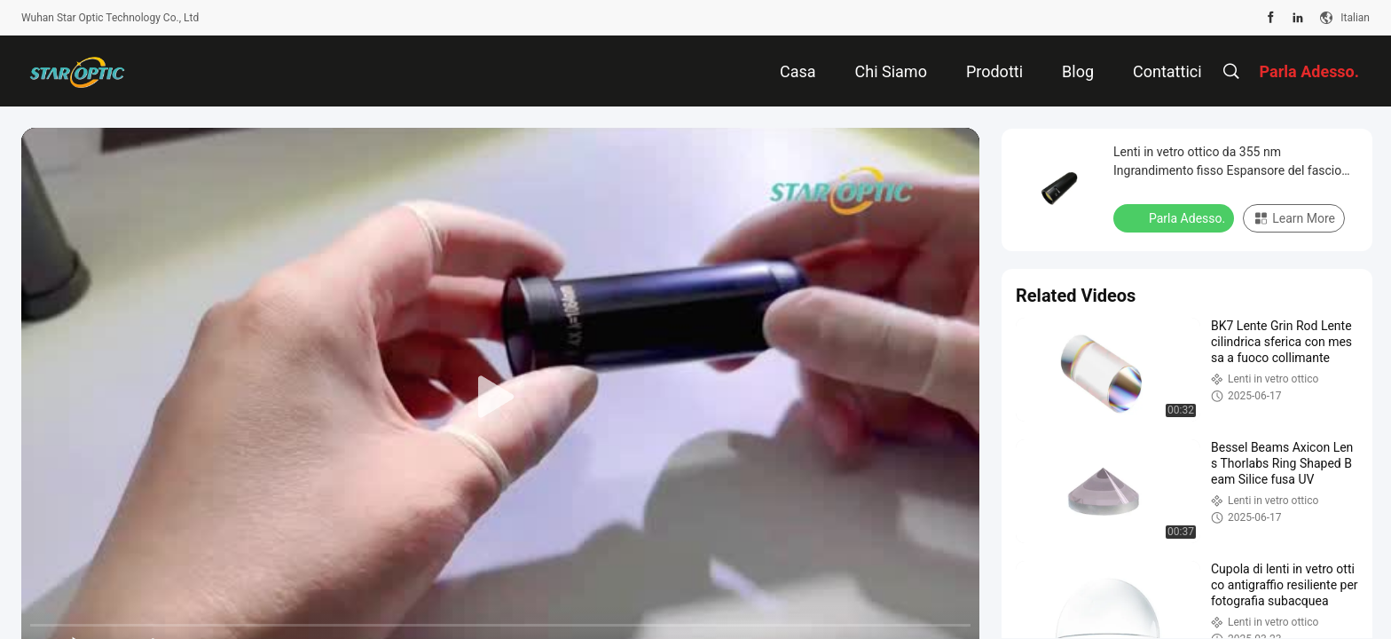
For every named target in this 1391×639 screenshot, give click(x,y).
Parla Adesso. (1175, 217)
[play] (500, 397)
